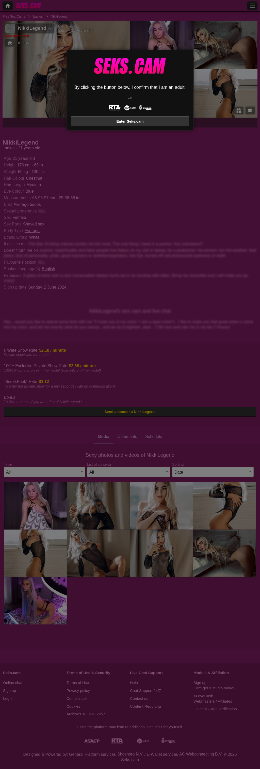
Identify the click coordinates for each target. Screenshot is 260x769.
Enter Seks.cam (129, 121)
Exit (130, 97)
